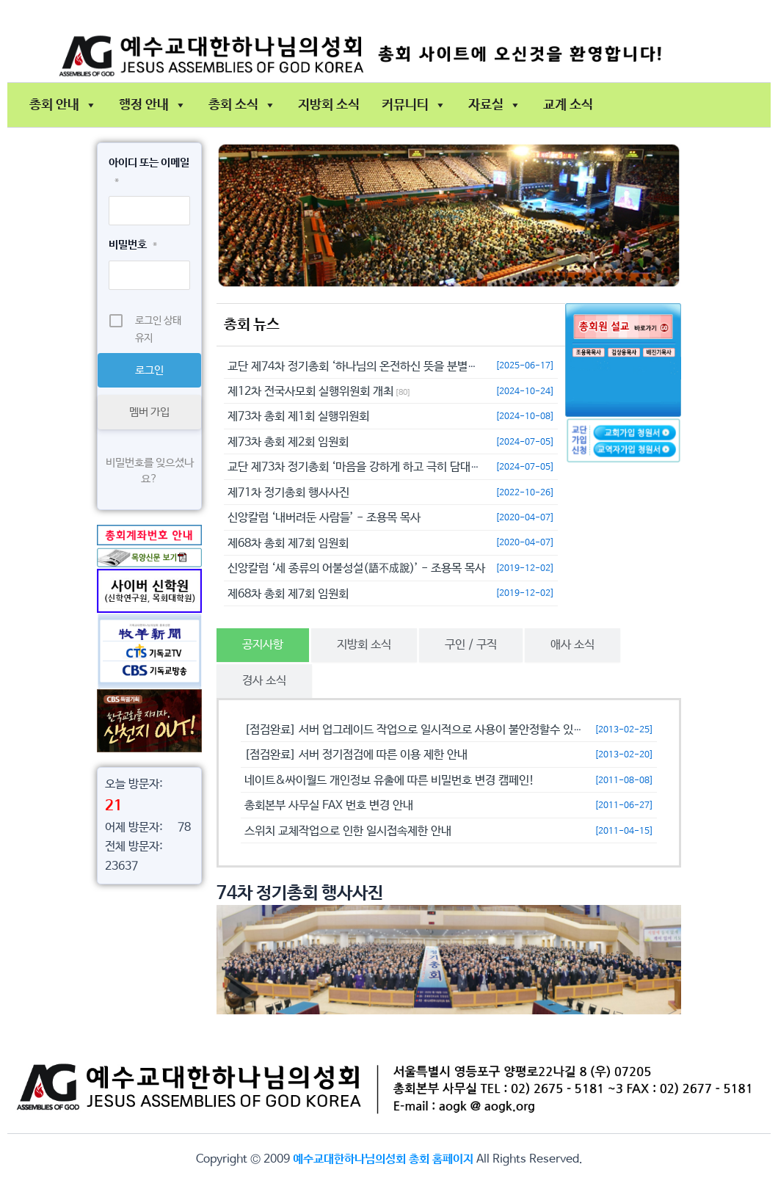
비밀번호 (133, 245)
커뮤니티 (414, 105)
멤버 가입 (149, 412)
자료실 (494, 105)
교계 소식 (568, 105)
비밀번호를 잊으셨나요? (150, 471)
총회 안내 (63, 105)
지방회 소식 (329, 105)
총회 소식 (242, 105)
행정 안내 (152, 105)
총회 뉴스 (252, 324)
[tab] (263, 645)
